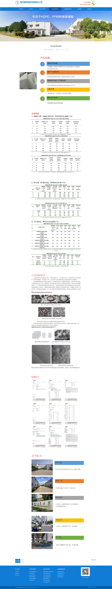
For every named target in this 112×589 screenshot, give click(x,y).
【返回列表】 (94, 559)
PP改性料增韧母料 (32, 571)
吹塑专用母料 (42, 9)
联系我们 (89, 9)
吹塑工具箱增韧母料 (47, 575)
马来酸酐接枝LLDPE (61, 573)
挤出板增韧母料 (51, 49)
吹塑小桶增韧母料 (46, 581)
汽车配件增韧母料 (32, 578)
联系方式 (94, 587)
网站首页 (21, 9)
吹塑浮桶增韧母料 (46, 573)
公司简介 (17, 571)
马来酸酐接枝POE (60, 575)
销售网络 (17, 573)
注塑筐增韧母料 (32, 576)
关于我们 (31, 9)
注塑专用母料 (55, 9)
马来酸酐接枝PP (60, 576)
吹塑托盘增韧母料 (46, 580)
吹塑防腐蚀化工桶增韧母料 (48, 571)
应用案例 (80, 9)
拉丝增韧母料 (31, 573)
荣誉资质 (17, 575)
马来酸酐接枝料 (68, 9)
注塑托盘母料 (31, 580)
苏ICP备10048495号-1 (44, 587)
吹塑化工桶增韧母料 (47, 576)
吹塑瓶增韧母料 (46, 578)
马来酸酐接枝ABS (60, 571)
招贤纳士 (90, 587)
